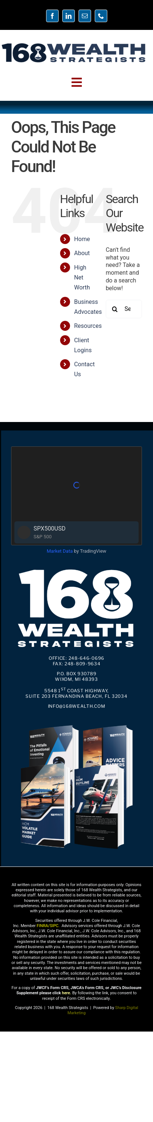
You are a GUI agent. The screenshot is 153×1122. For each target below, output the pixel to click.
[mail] (85, 16)
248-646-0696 (86, 658)
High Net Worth (82, 277)
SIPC (54, 925)
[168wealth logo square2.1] (76, 567)
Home (82, 239)
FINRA (42, 925)
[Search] (115, 309)
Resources (88, 325)
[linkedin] (68, 16)
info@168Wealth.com (76, 706)
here (66, 993)
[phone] (101, 16)
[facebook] (52, 16)
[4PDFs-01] (76, 723)
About (82, 253)
